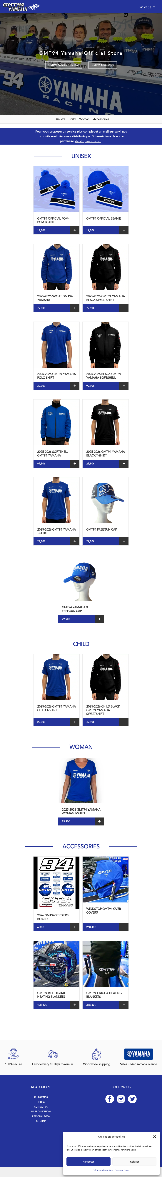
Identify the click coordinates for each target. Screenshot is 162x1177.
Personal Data (121, 1170)
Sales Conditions (41, 1111)
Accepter (88, 1161)
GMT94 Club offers (102, 65)
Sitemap (41, 1121)
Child (72, 119)
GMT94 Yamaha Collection (63, 65)
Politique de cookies (103, 1170)
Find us (41, 1102)
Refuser (134, 1161)
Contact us (41, 1107)
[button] (154, 1136)
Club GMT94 (41, 1097)
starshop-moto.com (88, 141)
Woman (84, 119)
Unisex (60, 119)
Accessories (101, 119)
